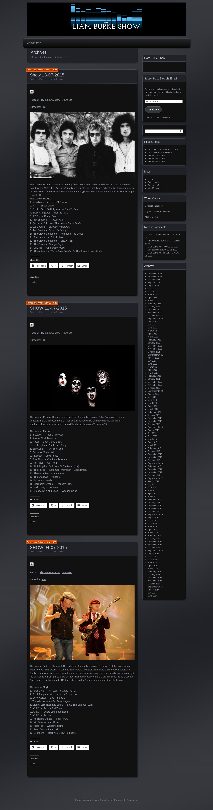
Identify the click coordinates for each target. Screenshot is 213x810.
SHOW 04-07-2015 (48, 547)
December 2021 (155, 346)
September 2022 (155, 319)
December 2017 (155, 469)
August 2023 (153, 285)
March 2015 (153, 569)
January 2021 (154, 379)
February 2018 (154, 466)
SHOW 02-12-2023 (156, 161)
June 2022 (152, 328)
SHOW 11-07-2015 (48, 308)
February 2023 (154, 304)
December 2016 (155, 505)
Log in (150, 179)
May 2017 (152, 490)
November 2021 (155, 349)
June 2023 (152, 291)
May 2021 (152, 367)
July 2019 (152, 433)
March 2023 (153, 301)
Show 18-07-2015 (47, 75)
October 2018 (154, 460)
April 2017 (152, 493)
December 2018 (155, 454)
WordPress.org (154, 188)
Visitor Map (34, 43)
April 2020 (152, 406)
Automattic (132, 800)
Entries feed (153, 182)
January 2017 (154, 502)
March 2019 (153, 445)
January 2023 (154, 307)
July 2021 (152, 361)
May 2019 (152, 439)
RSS (44, 107)
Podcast (43, 79)
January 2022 (154, 343)
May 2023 (152, 294)
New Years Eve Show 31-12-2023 (163, 149)
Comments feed (155, 185)
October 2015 (154, 547)
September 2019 (155, 427)
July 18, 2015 (51, 70)
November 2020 (155, 385)
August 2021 (153, 358)
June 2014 (152, 596)
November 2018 (155, 457)
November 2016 (155, 508)
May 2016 (152, 526)
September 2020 (155, 391)
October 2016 (154, 511)
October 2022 (154, 316)
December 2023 (155, 273)
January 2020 (154, 415)
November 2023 (155, 276)
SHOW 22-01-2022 (169, 247)
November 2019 (155, 421)
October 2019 (154, 424)
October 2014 (154, 584)
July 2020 (152, 397)
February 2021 (154, 376)
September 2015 (155, 550)
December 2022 (155, 310)
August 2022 (153, 322)
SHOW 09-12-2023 (156, 158)
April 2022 (152, 334)
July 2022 (152, 325)
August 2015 (153, 553)
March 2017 (153, 496)
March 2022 (153, 337)
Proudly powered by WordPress (90, 800)
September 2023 (155, 282)
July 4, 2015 (50, 542)
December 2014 (155, 578)
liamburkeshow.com (64, 191)
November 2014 (155, 581)
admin (39, 70)
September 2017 (155, 478)
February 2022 (154, 340)
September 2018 (155, 463)
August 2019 (153, 430)
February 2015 (154, 572)
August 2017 (153, 481)
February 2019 (154, 448)
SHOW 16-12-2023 (156, 155)
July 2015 (152, 557)
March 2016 (153, 532)
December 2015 (155, 541)
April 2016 (152, 529)
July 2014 (152, 593)
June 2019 (152, 436)
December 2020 (155, 382)
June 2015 (152, 560)
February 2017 (154, 499)
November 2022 (155, 313)
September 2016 (155, 514)
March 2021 (153, 373)
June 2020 (152, 400)
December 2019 (155, 418)
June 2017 (152, 487)
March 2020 (153, 409)
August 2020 (153, 394)
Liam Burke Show (154, 58)
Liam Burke (153, 247)
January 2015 (154, 575)
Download (67, 100)
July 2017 (152, 484)
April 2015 (152, 566)
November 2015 (155, 544)
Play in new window (50, 100)
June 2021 (152, 364)
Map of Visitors (151, 217)
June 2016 (152, 523)
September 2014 (155, 587)
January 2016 (154, 538)
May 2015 (152, 563)
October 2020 (154, 388)
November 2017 (155, 472)
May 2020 (152, 403)
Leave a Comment (56, 79)
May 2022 (152, 331)
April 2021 (152, 370)
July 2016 (152, 520)
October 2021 (154, 352)
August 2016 (153, 517)
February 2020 (154, 412)
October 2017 (154, 475)
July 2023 (152, 288)
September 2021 (155, 355)
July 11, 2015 (51, 303)
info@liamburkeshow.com (91, 191)
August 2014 (153, 590)
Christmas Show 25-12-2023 (160, 152)
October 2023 (154, 279)
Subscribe (154, 109)
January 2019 (154, 451)
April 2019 (152, 442)
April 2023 (152, 297)
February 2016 (154, 535)
